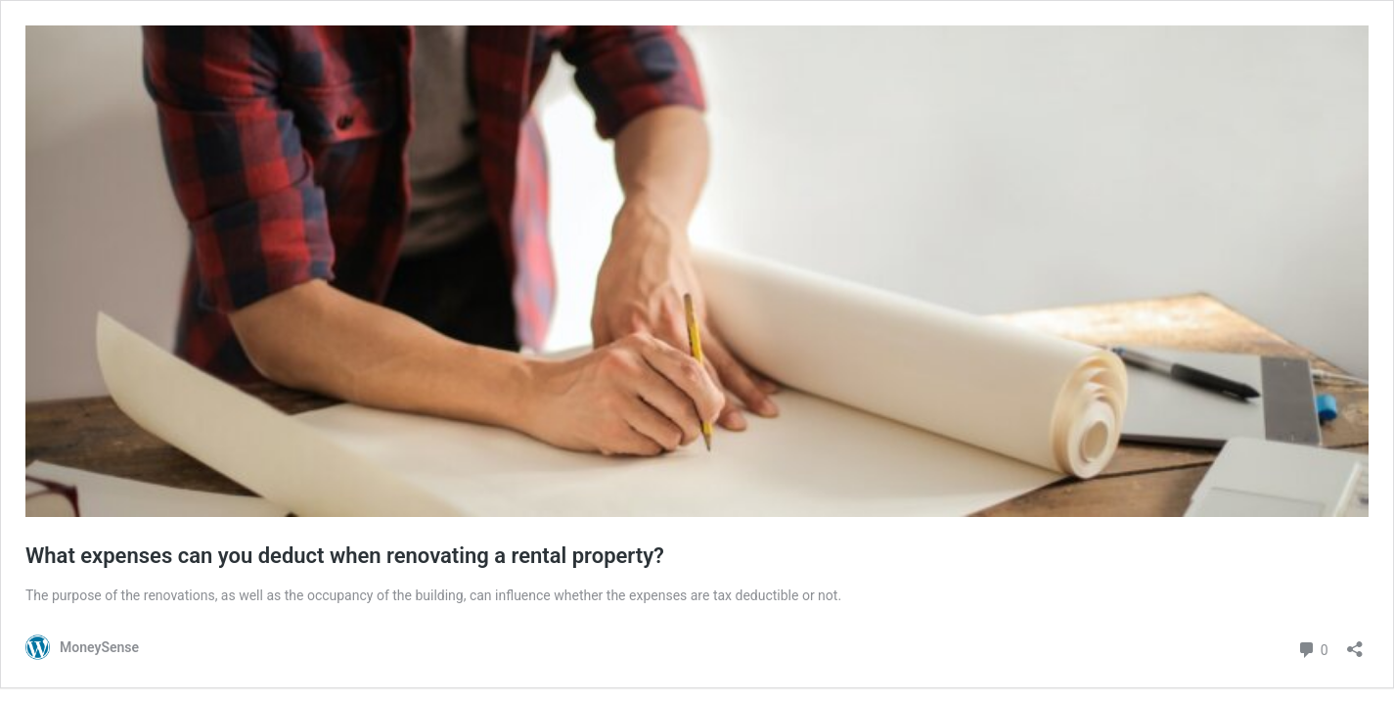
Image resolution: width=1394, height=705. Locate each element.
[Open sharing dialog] (1355, 643)
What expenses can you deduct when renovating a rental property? (344, 555)
